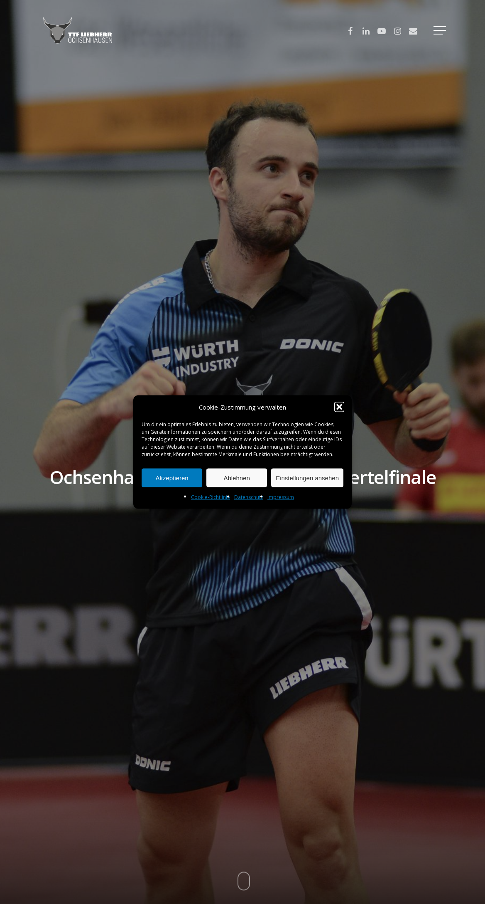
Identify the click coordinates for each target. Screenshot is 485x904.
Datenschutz (248, 497)
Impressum (280, 497)
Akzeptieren (171, 477)
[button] (339, 407)
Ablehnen (236, 477)
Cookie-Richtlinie (210, 497)
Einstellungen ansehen (307, 477)
